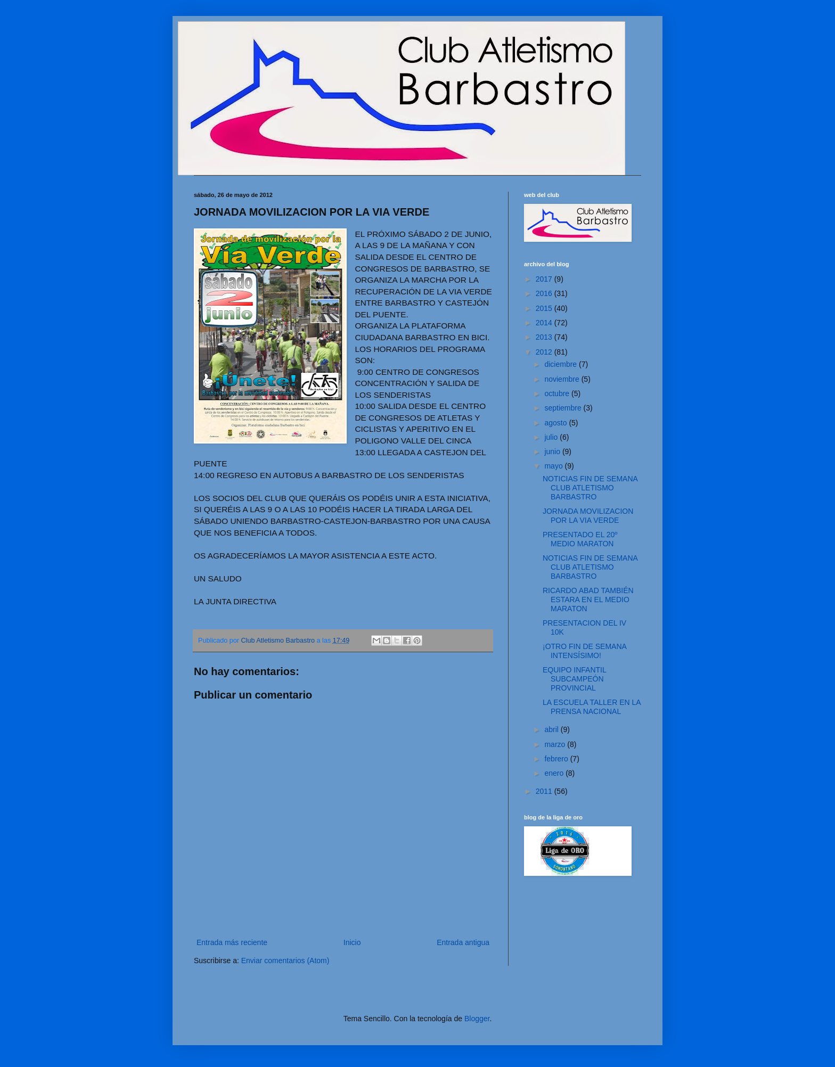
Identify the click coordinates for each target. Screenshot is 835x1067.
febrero (557, 758)
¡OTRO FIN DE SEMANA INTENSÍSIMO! (584, 651)
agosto (556, 422)
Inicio (352, 942)
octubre (557, 393)
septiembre (563, 408)
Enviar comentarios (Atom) (285, 960)
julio (552, 437)
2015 (545, 308)
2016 (545, 293)
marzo (555, 744)
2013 (545, 337)
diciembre (561, 364)
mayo (554, 466)
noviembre (562, 379)
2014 (545, 322)
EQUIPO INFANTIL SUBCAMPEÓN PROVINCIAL (574, 679)
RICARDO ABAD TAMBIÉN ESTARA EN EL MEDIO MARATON (588, 599)
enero (555, 773)
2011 (545, 791)
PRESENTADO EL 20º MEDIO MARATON (580, 539)
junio (553, 451)
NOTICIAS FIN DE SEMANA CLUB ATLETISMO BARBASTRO (590, 487)
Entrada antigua (463, 942)
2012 (545, 352)
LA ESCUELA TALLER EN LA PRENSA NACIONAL (592, 707)
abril (552, 729)
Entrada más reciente (232, 942)
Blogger (476, 1018)
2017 (545, 279)
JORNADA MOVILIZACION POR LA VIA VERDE (588, 515)
